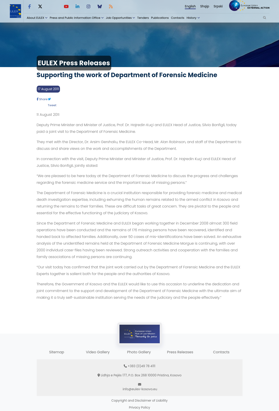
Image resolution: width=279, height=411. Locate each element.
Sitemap (56, 352)
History (191, 18)
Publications (160, 18)
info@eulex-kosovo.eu (140, 389)
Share (42, 99)
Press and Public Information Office (75, 18)
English (190, 6)
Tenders (143, 18)
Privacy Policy (139, 407)
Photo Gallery (139, 352)
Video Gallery (98, 352)
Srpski (218, 6)
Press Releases (180, 352)
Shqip (204, 6)
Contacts (177, 18)
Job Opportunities (119, 18)
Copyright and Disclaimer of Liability (139, 400)
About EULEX (35, 18)
